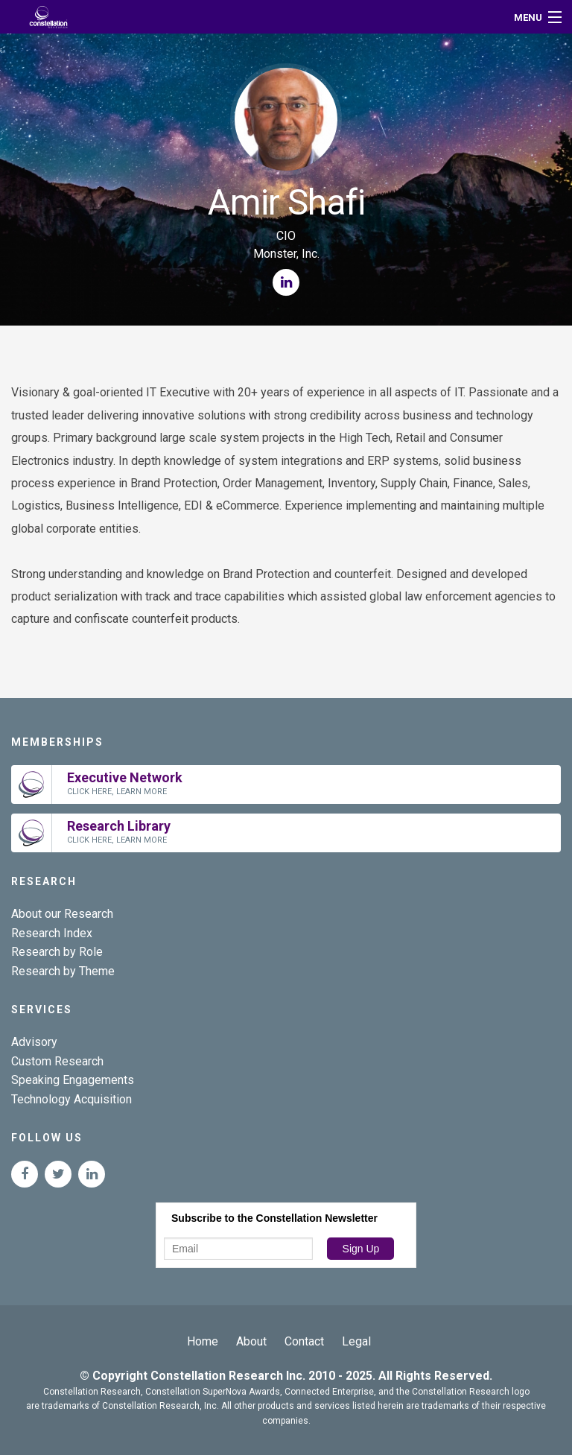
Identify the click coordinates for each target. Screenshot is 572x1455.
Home (202, 1341)
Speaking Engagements (72, 1080)
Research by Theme (63, 971)
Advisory (34, 1042)
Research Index (51, 933)
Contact (304, 1341)
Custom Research (57, 1061)
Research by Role (57, 952)
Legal (356, 1341)
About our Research (62, 914)
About (251, 1341)
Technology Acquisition (71, 1099)
